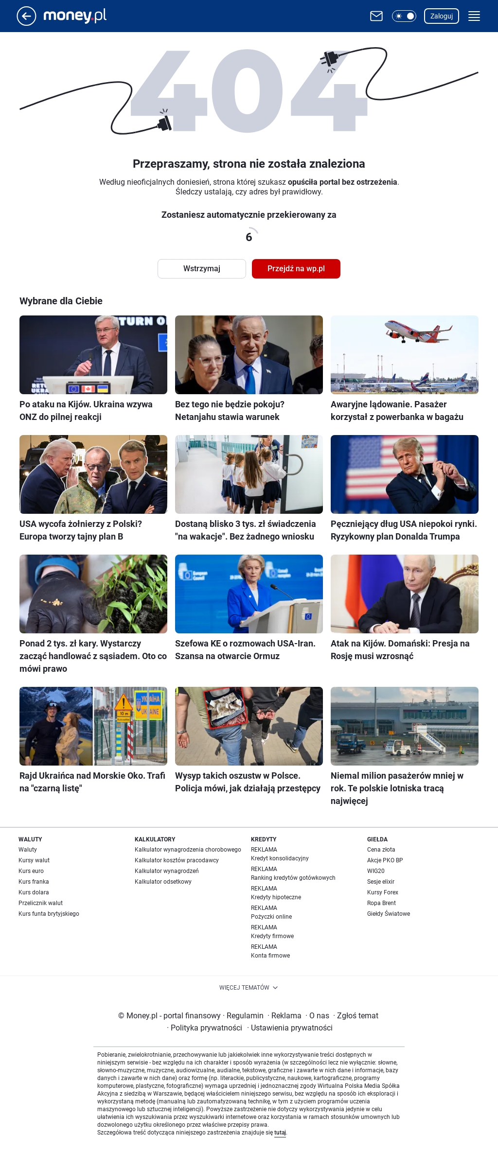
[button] (404, 16)
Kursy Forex (382, 892)
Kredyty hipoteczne (276, 897)
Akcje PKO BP (385, 860)
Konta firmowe (270, 955)
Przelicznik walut (40, 903)
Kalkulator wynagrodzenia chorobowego (188, 849)
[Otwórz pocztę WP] (376, 16)
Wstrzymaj (201, 268)
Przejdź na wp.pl (296, 268)
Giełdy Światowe (388, 913)
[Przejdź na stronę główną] (26, 23)
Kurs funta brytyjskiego (48, 913)
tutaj (280, 1132)
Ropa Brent (381, 903)
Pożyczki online (271, 916)
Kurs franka (33, 881)
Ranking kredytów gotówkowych (293, 877)
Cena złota (381, 849)
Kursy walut (34, 860)
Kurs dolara (33, 892)
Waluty (27, 849)
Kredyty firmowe (272, 936)
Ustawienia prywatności (290, 1027)
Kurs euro (31, 871)
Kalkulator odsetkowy (163, 881)
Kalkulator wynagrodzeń (167, 871)
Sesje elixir (380, 881)
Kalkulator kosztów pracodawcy (177, 860)
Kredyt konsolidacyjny (280, 858)
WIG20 (376, 871)
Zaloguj (441, 16)
